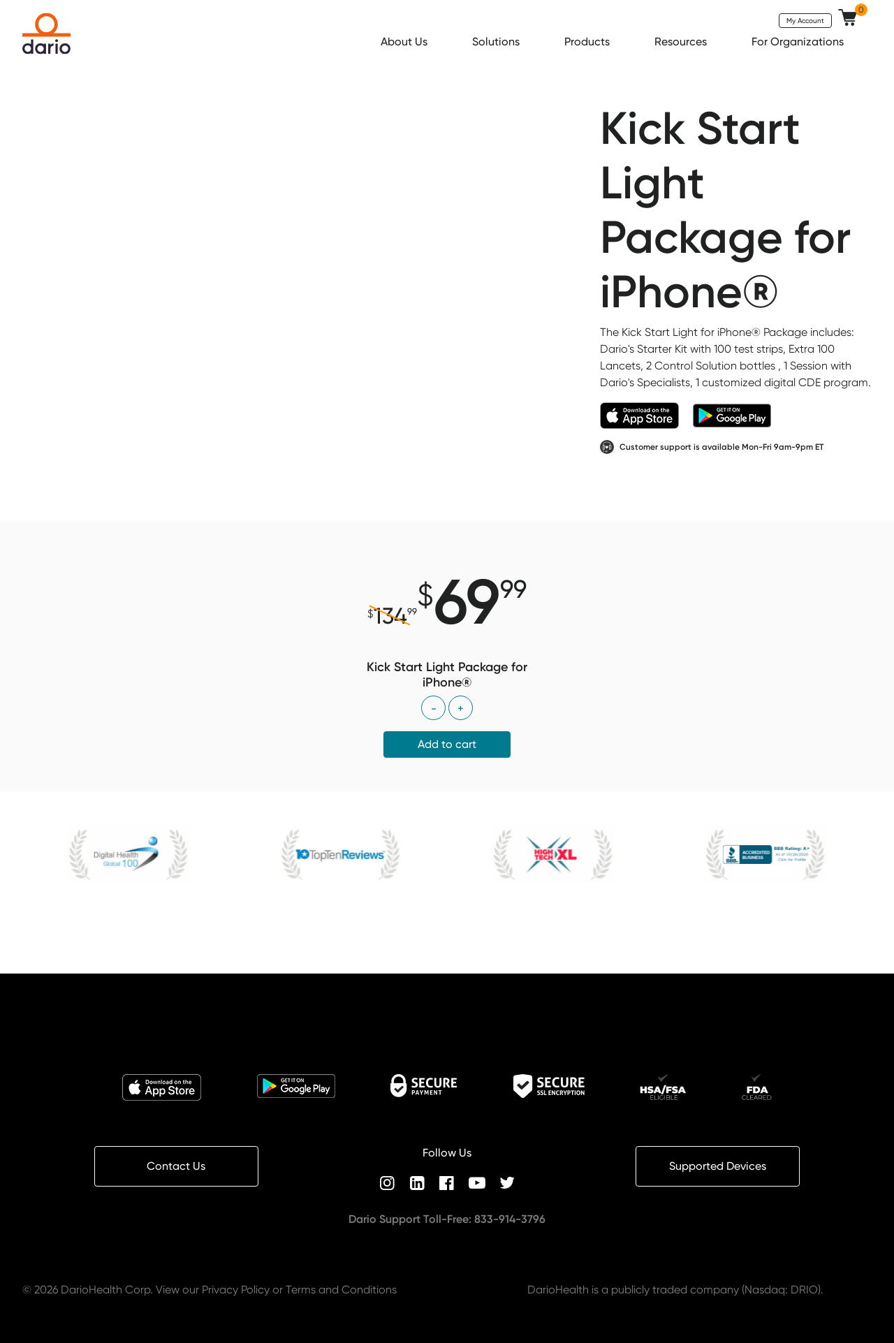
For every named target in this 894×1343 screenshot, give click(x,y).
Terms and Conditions (341, 1289)
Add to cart (447, 744)
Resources (682, 41)
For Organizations (799, 41)
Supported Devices (717, 1166)
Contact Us (176, 1166)
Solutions (497, 41)
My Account (805, 20)
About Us (405, 41)
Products (588, 41)
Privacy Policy (236, 1289)
